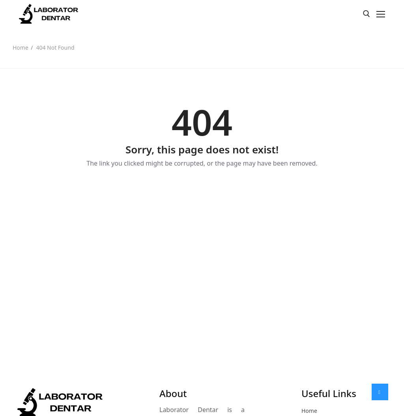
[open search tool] (366, 13)
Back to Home (202, 190)
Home (20, 47)
